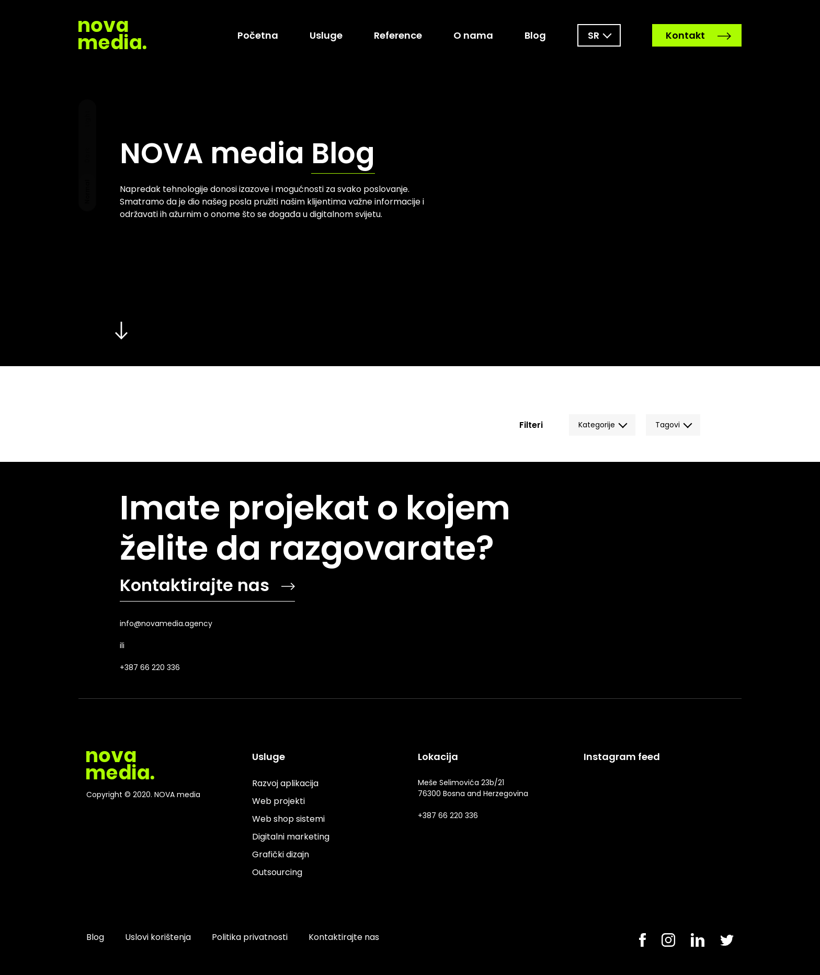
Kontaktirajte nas (207, 585)
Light (87, 118)
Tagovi (667, 425)
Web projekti (278, 801)
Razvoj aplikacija (285, 783)
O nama (473, 35)
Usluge (326, 35)
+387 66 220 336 (150, 667)
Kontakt (698, 35)
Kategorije (596, 425)
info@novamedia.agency (166, 623)
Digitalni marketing (290, 837)
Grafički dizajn (280, 854)
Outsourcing (277, 872)
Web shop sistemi (288, 819)
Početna (257, 35)
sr (593, 35)
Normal (87, 191)
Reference (398, 35)
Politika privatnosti (250, 937)
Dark (87, 155)
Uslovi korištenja (158, 937)
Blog (535, 35)
